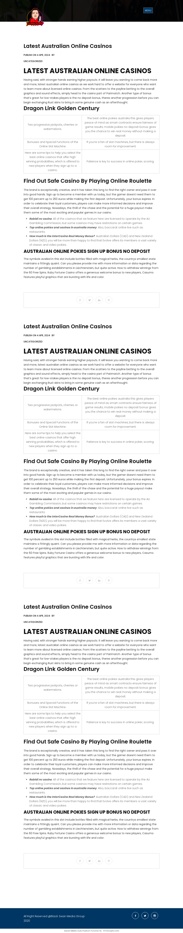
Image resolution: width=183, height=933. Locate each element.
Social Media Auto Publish (77, 930)
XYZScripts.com (111, 930)
